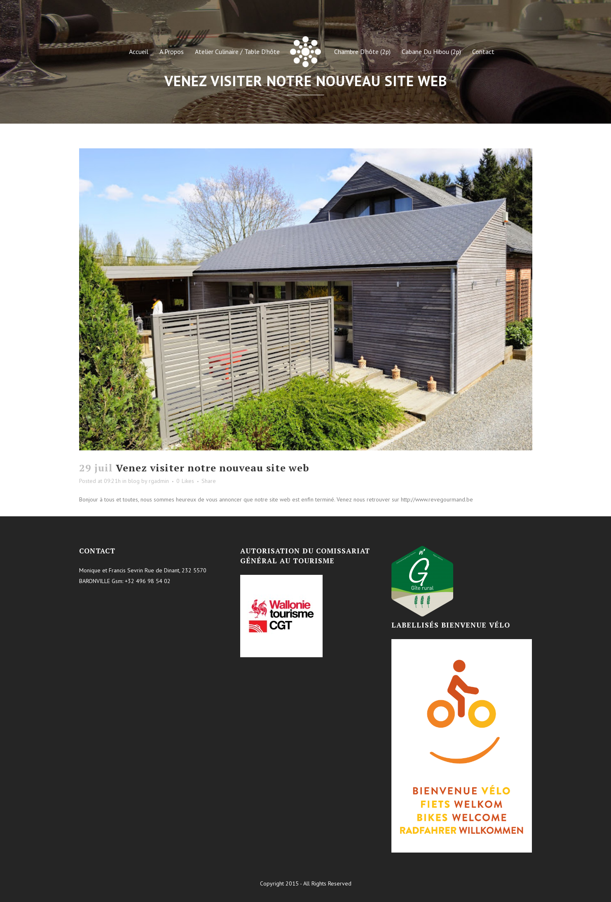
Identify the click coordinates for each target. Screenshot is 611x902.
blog (134, 481)
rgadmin (159, 481)
